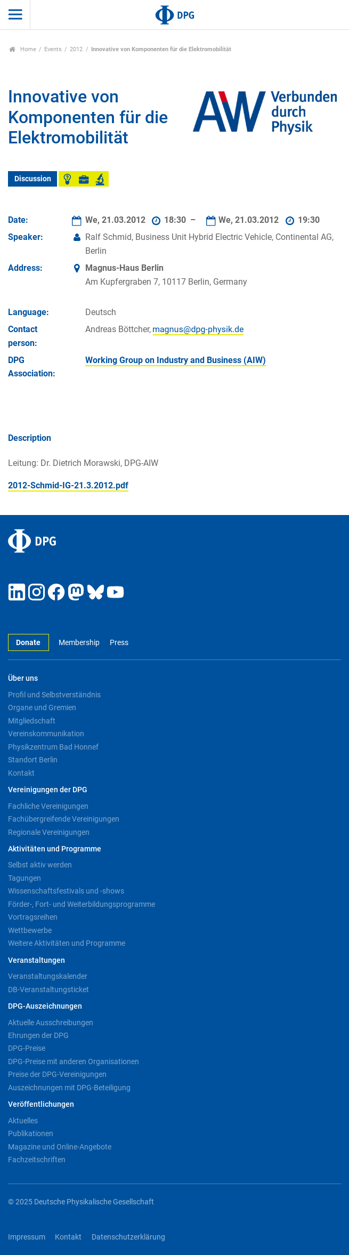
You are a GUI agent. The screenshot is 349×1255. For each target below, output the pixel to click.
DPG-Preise (26, 1048)
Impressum (26, 1237)
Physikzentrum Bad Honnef (53, 747)
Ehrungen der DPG (38, 1035)
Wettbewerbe (30, 930)
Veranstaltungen (36, 960)
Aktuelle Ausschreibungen (50, 1022)
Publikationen (30, 1133)
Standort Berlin (33, 759)
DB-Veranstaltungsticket (48, 989)
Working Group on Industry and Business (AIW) (175, 360)
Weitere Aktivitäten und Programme (66, 943)
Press (119, 642)
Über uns (23, 678)
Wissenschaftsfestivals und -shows (66, 891)
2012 (76, 49)
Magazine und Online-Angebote (59, 1147)
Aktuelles (23, 1120)
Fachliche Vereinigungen (48, 806)
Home (22, 49)
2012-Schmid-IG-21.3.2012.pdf (68, 485)
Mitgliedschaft (31, 721)
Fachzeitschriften (37, 1159)
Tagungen (24, 878)
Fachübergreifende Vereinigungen (63, 819)
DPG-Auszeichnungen (45, 1006)
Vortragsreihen (33, 917)
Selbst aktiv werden (40, 864)
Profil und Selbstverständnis (54, 694)
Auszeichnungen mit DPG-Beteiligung (69, 1087)
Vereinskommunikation (46, 733)
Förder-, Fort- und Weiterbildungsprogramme (81, 904)
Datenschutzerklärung (128, 1237)
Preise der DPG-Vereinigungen (57, 1074)
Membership (79, 642)
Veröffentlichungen (41, 1104)
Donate (28, 642)
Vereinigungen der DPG (47, 789)
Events (53, 49)
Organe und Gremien (42, 707)
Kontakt (21, 773)
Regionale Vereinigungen (49, 832)
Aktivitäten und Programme (54, 849)
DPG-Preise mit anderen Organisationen (73, 1061)
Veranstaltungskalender (47, 976)
